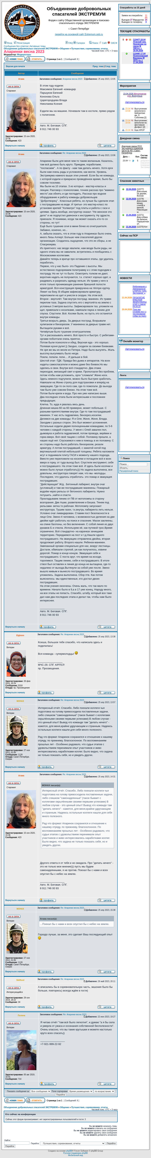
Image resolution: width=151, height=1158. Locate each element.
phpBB (69, 1151)
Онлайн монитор (133, 341)
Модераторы (24, 54)
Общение (64, 49)
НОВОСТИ (126, 278)
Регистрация (22, 43)
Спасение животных (132, 181)
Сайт (103, 43)
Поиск (93, 43)
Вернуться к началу (15, 146)
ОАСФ (112, 43)
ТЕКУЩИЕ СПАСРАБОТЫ (135, 31)
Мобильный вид (75, 1155)
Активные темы (38, 46)
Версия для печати (15, 66)
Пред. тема (98, 66)
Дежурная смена (130, 138)
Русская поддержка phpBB (75, 1153)
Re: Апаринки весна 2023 (74, 153)
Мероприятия (128, 85)
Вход (8, 43)
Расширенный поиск (129, 471)
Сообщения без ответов (16, 46)
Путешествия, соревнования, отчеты (89, 49)
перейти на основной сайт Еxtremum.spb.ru (79, 34)
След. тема (110, 66)
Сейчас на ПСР (129, 235)
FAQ (69, 43)
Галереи (79, 43)
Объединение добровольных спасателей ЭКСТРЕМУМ (31, 49)
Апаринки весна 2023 (72, 79)
